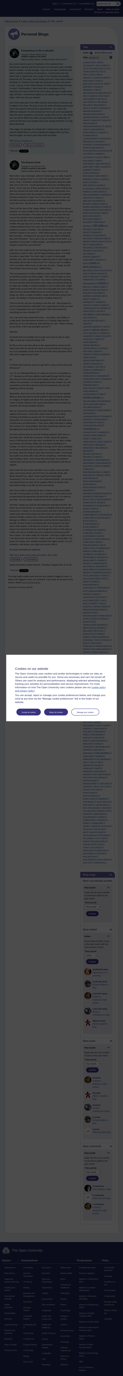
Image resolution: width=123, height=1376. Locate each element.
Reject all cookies (56, 712)
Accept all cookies (29, 712)
